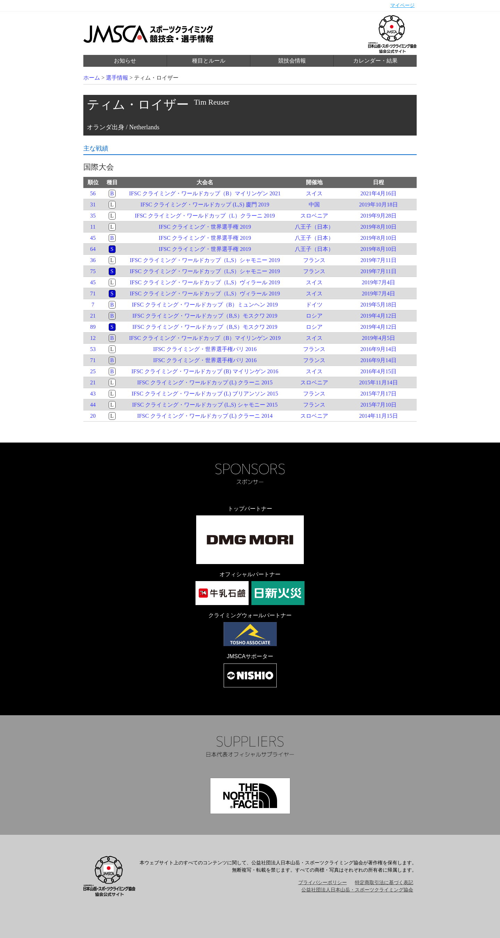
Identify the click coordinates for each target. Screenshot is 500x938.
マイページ (402, 5)
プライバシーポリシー (322, 882)
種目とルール (208, 61)
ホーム (91, 78)
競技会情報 (292, 61)
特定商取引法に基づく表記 (384, 882)
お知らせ (125, 61)
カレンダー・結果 (375, 61)
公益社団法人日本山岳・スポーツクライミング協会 (357, 889)
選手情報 (117, 78)
